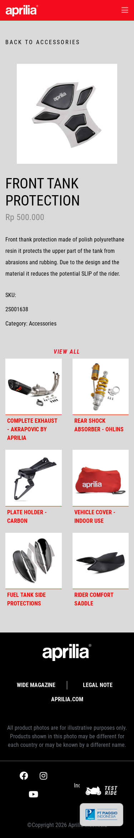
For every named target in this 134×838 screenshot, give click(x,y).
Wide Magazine (36, 685)
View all (67, 351)
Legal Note (98, 685)
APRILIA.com (67, 699)
